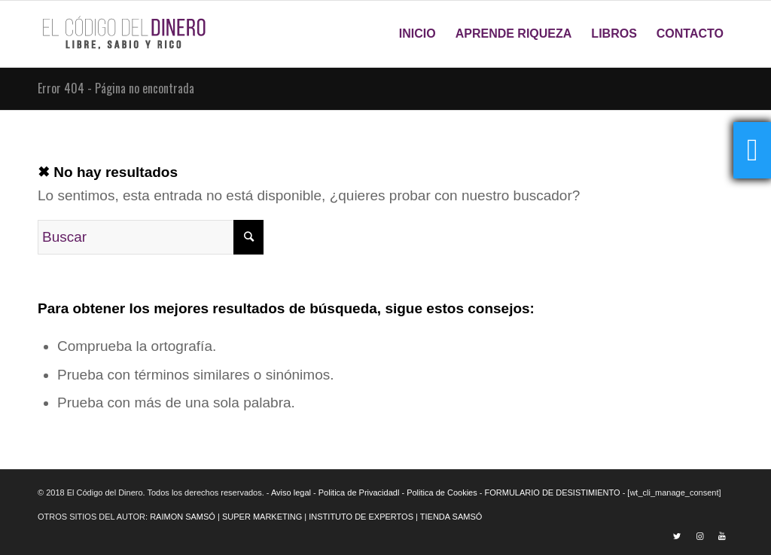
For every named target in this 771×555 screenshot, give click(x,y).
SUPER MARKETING (262, 516)
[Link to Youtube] (722, 536)
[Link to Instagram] (699, 536)
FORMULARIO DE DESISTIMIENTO (552, 492)
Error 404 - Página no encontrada (116, 88)
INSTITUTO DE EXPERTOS (361, 516)
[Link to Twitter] (677, 536)
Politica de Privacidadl (359, 492)
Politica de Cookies (442, 492)
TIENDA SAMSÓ (451, 516)
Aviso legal (291, 492)
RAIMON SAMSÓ (182, 516)
